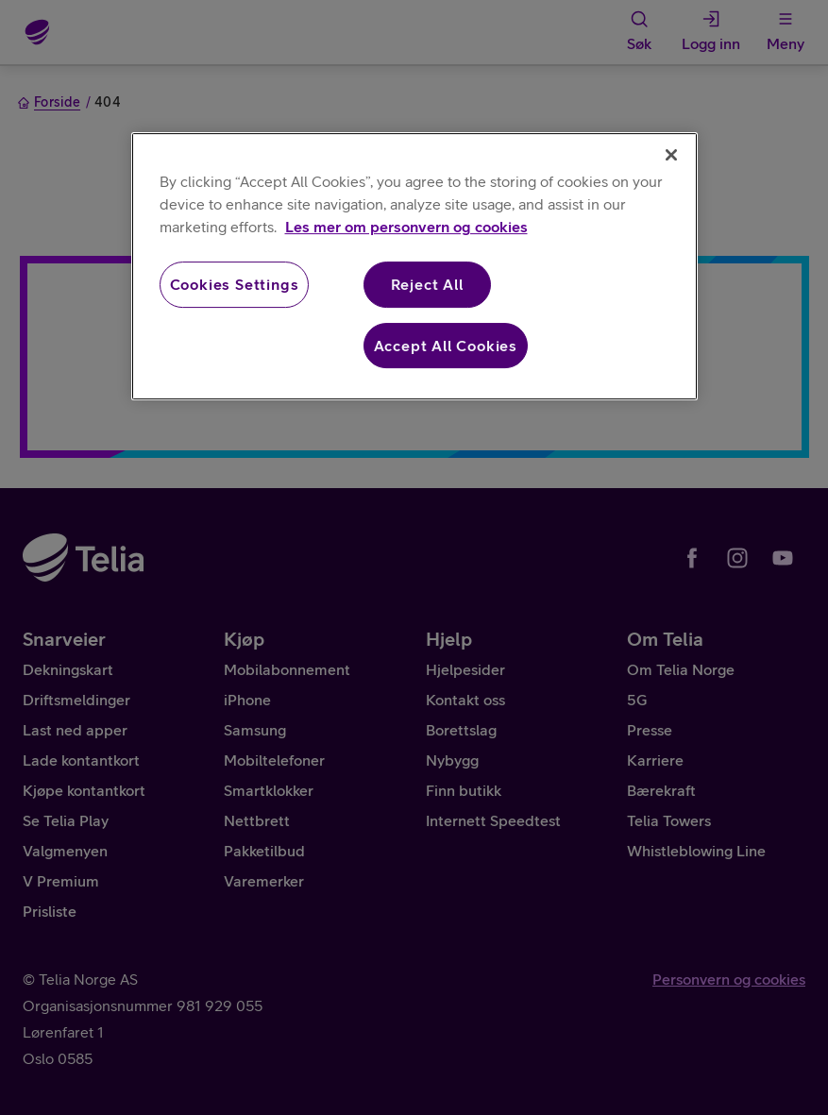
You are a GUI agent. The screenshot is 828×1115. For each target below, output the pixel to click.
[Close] (671, 155)
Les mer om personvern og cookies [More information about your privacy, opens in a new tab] (406, 226)
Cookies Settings (234, 284)
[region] (414, 266)
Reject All (427, 284)
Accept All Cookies (445, 345)
